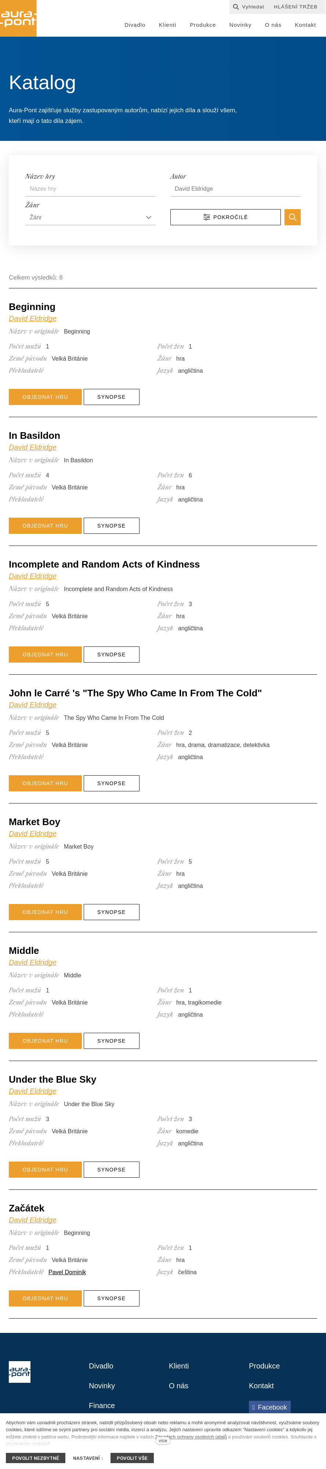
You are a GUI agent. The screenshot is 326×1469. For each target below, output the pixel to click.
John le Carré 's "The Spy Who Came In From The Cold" (135, 693)
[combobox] (90, 217)
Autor (178, 176)
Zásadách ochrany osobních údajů (191, 1437)
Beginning (32, 306)
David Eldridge (33, 318)
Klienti (179, 1366)
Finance (102, 1405)
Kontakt (261, 1386)
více (163, 1440)
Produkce (264, 1366)
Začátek (26, 1208)
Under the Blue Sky (52, 1079)
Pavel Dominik (67, 1272)
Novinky (102, 1386)
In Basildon (34, 435)
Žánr (32, 205)
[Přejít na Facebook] (270, 1407)
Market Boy (34, 821)
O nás (178, 1386)
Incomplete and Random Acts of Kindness (104, 564)
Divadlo (101, 1366)
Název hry (40, 176)
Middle (24, 950)
